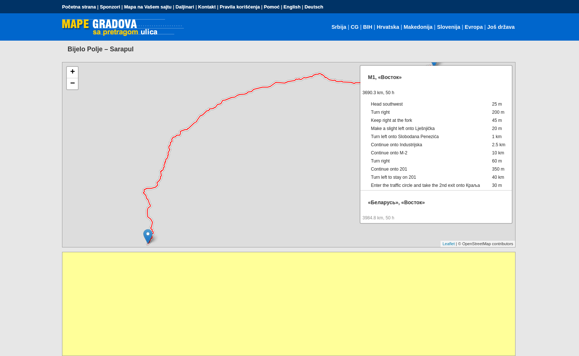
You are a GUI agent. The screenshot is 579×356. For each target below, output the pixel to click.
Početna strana (79, 7)
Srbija (339, 27)
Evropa (474, 27)
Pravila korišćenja (240, 7)
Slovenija (448, 27)
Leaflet (448, 244)
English (292, 7)
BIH (367, 27)
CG (355, 27)
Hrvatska (388, 27)
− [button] (72, 83)
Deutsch (314, 7)
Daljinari (184, 7)
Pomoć (272, 7)
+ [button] (72, 72)
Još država (500, 27)
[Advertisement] (284, 304)
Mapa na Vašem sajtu (148, 7)
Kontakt (207, 7)
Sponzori (110, 7)
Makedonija (418, 27)
